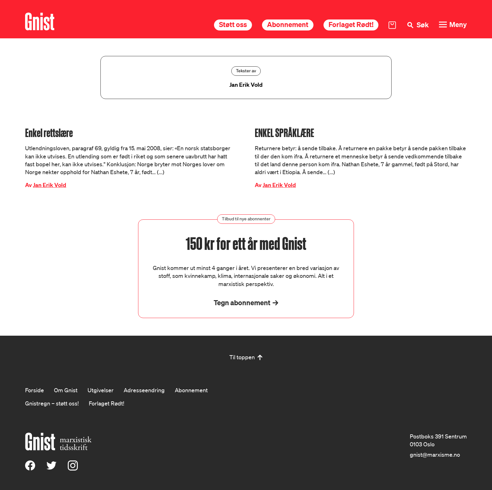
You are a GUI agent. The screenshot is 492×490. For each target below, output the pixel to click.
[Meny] (453, 24)
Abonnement (287, 24)
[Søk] (417, 24)
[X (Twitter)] (51, 468)
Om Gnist (66, 390)
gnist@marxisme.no (435, 454)
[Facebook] (30, 468)
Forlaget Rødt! (351, 24)
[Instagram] (73, 468)
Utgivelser (101, 390)
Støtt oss (233, 24)
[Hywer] (39, 21)
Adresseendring (144, 390)
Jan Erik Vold (49, 185)
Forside (34, 390)
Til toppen (242, 357)
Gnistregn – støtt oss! (52, 403)
